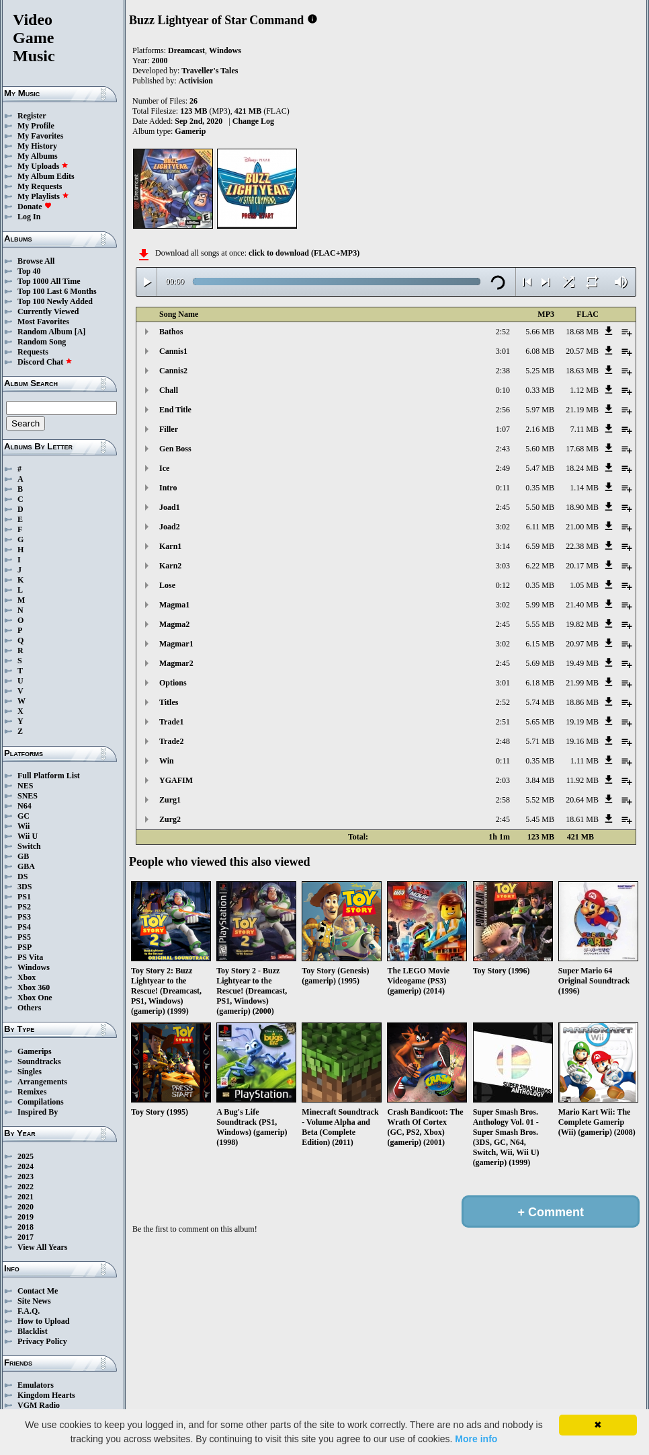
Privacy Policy (42, 1341)
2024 (25, 1166)
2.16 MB (539, 429)
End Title (175, 409)
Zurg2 (170, 819)
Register (31, 115)
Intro (168, 487)
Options (173, 682)
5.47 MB (539, 468)
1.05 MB (584, 585)
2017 (25, 1237)
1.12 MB (584, 390)
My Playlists (43, 196)
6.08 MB (539, 351)
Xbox (26, 977)
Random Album (45, 331)
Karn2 (170, 565)
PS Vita (30, 957)
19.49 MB (582, 663)
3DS (24, 886)
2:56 (503, 409)
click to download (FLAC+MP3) (304, 253)
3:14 (503, 546)
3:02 (503, 526)
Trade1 (171, 721)
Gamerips (34, 1051)
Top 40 (29, 271)
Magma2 (174, 624)
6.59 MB (539, 546)
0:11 (503, 487)
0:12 (503, 585)
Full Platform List (48, 775)
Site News (34, 1301)
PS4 (24, 927)
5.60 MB (539, 448)
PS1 (24, 896)
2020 (25, 1206)
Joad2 (169, 526)
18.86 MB (582, 702)
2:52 (503, 331)
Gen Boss (175, 448)
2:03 (503, 780)
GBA (26, 866)
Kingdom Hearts (46, 1395)
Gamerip (190, 131)
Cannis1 (173, 351)
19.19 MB (582, 721)
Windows (33, 967)
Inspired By (37, 1112)
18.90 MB (582, 507)
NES (25, 785)
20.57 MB (582, 351)
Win (166, 761)
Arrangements (42, 1081)
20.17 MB (582, 565)
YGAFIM (176, 780)
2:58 (503, 800)
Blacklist (32, 1331)
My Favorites (40, 136)
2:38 (503, 370)
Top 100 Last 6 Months (57, 291)
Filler (168, 429)
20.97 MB (582, 643)
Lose (167, 585)
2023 (25, 1176)
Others (29, 1007)
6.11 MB (540, 526)
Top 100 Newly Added (55, 301)
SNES (27, 795)
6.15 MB (539, 643)
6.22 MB (539, 565)
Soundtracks (39, 1061)
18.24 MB (582, 468)
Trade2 (171, 741)
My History (37, 146)
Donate (34, 206)
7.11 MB (584, 429)
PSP (24, 947)
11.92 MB (582, 780)
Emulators (35, 1385)
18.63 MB (582, 370)
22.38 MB (582, 546)
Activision (196, 80)
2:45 (503, 507)
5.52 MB (539, 800)
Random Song (41, 341)
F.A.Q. (28, 1311)
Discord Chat (45, 362)
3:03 (503, 565)
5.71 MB (539, 741)
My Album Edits (46, 176)
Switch (29, 846)
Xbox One (34, 997)
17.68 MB (582, 448)
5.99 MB (539, 604)
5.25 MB (539, 370)
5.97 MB (539, 409)
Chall (168, 390)
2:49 (503, 468)
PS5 (24, 937)
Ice (164, 468)
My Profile (35, 125)
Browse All (35, 261)
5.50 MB (539, 507)
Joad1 (169, 507)
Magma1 (174, 604)
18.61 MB (582, 819)
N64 (24, 806)
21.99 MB (582, 682)
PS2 (24, 906)
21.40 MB (582, 604)
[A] (80, 331)
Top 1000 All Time (48, 281)
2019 (25, 1217)
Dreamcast (186, 50)
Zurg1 (170, 800)
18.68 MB (582, 331)
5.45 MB (539, 819)
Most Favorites (43, 321)
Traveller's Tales (209, 70)
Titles (168, 702)
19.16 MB (582, 741)
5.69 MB (539, 663)
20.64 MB (582, 800)
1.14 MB (584, 487)
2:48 (503, 741)
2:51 (503, 721)
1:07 (503, 429)
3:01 (503, 351)
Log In (28, 216)
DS (22, 876)
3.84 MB (539, 780)
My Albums (37, 156)
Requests (32, 352)
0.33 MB (539, 390)
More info (476, 1438)
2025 (25, 1156)
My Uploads (43, 166)
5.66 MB (539, 331)
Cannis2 (173, 370)
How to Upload (43, 1321)
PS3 (24, 917)
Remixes (31, 1091)
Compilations (40, 1102)
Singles (29, 1071)
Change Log (253, 121)
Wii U (27, 836)
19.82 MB (582, 624)
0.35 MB (539, 487)
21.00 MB (582, 526)
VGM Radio (38, 1405)
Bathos (171, 331)
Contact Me (37, 1291)
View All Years (42, 1247)
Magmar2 (176, 663)
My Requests (39, 186)
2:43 (503, 448)
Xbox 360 (33, 987)
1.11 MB (584, 761)
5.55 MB (539, 624)
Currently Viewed (48, 311)
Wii (23, 826)
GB (23, 856)
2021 (25, 1196)
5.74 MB (539, 702)
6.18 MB (539, 682)
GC (23, 816)
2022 (25, 1186)
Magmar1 (176, 643)
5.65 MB (539, 721)
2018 (25, 1227)
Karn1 (170, 546)
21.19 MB (582, 409)
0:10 (503, 390)
